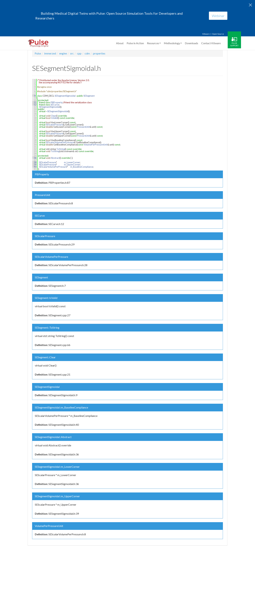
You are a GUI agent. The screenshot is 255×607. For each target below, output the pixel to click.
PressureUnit (83, 126)
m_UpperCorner (72, 164)
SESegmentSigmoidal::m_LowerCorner (57, 466)
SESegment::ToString (47, 327)
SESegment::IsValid (46, 297)
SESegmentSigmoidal (65, 95)
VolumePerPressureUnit (96, 144)
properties (99, 53)
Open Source (218, 34)
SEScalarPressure (54, 124)
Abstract (55, 158)
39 (34, 164)
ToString (60, 149)
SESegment (89, 95)
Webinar (218, 16)
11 (34, 102)
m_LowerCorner (72, 162)
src (72, 53)
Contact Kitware (211, 43)
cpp (79, 53)
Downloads (191, 43)
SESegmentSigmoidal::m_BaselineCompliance (61, 407)
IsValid (54, 118)
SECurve (55, 104)
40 (34, 166)
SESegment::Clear (45, 357)
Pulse (38, 53)
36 (34, 158)
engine (63, 53)
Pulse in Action (135, 43)
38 (34, 162)
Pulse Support (234, 44)
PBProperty (56, 102)
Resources (154, 43)
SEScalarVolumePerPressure (60, 142)
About (120, 43)
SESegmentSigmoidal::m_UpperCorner (57, 496)
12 (34, 104)
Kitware (206, 34)
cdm (87, 53)
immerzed (50, 53)
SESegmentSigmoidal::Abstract (53, 437)
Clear (53, 115)
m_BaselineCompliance (81, 166)
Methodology (173, 43)
